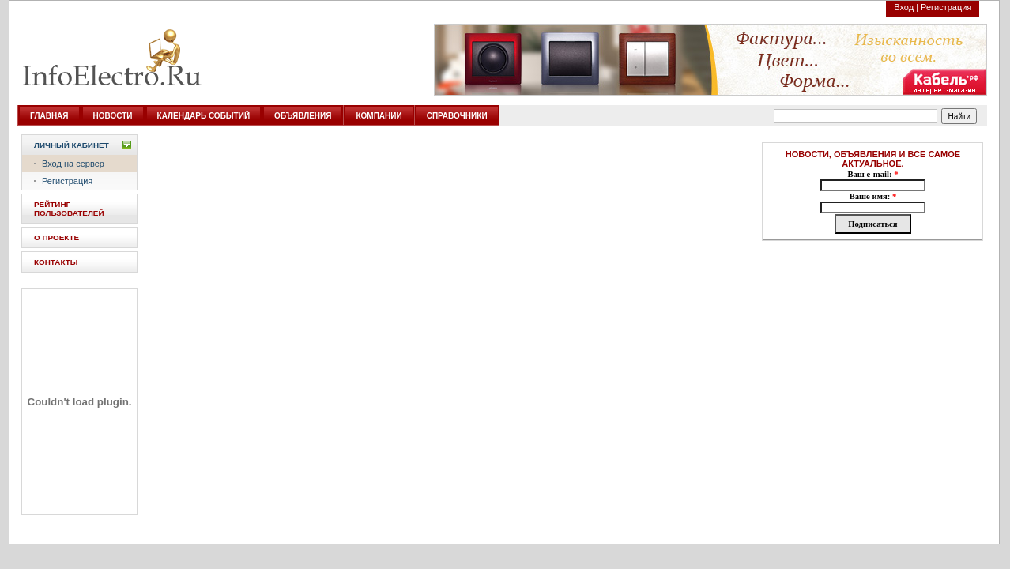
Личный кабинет (71, 145)
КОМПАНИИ (378, 115)
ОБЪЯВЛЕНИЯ (302, 115)
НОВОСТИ (113, 115)
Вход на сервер (73, 163)
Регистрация (946, 7)
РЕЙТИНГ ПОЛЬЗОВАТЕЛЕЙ (69, 208)
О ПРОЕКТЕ (56, 237)
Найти (959, 116)
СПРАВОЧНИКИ (457, 115)
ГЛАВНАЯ (49, 115)
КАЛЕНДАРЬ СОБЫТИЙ (204, 115)
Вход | (906, 7)
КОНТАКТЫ (55, 262)
